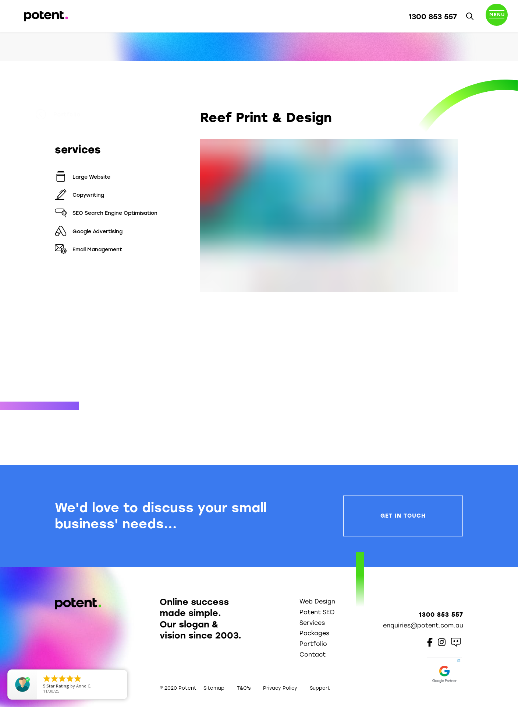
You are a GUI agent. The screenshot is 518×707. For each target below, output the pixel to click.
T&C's (244, 688)
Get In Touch (403, 515)
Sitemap (213, 688)
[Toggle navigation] (496, 16)
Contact (312, 654)
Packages (314, 633)
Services (312, 622)
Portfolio (77, 114)
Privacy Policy (280, 688)
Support (320, 688)
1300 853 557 (433, 16)
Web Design (317, 601)
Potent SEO (316, 612)
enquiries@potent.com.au (423, 625)
